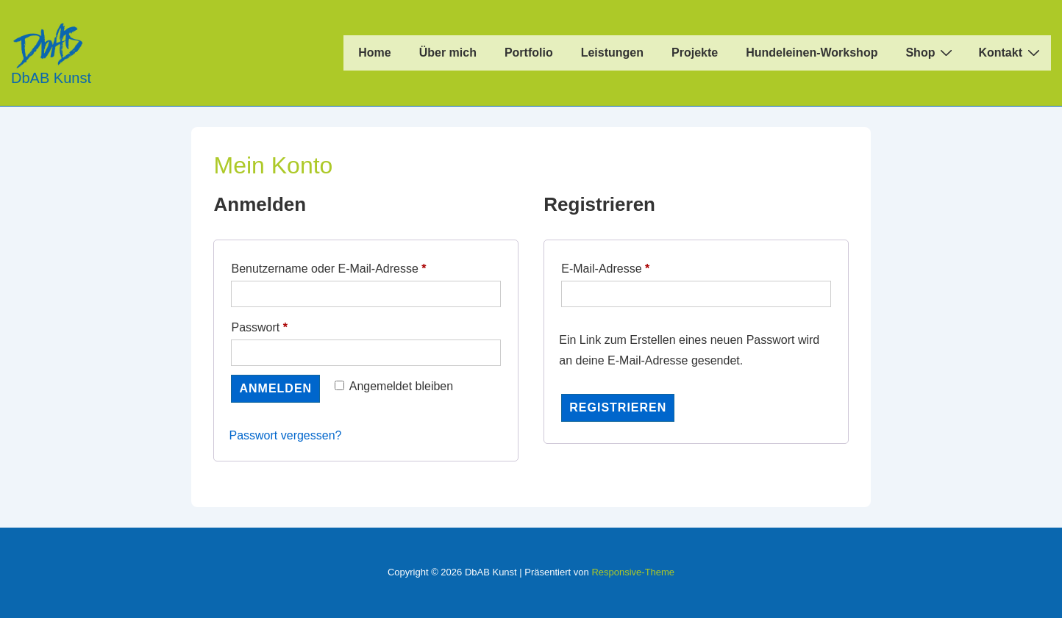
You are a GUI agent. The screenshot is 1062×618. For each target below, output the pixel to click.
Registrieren (617, 407)
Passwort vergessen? (285, 435)
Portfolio (529, 52)
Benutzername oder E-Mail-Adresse (358, 266)
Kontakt (1011, 52)
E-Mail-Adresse (635, 266)
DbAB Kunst (51, 78)
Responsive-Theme (632, 572)
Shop (930, 52)
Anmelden (275, 388)
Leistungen (612, 52)
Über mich (448, 52)
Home (374, 52)
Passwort (288, 325)
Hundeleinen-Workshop (811, 52)
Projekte (694, 52)
